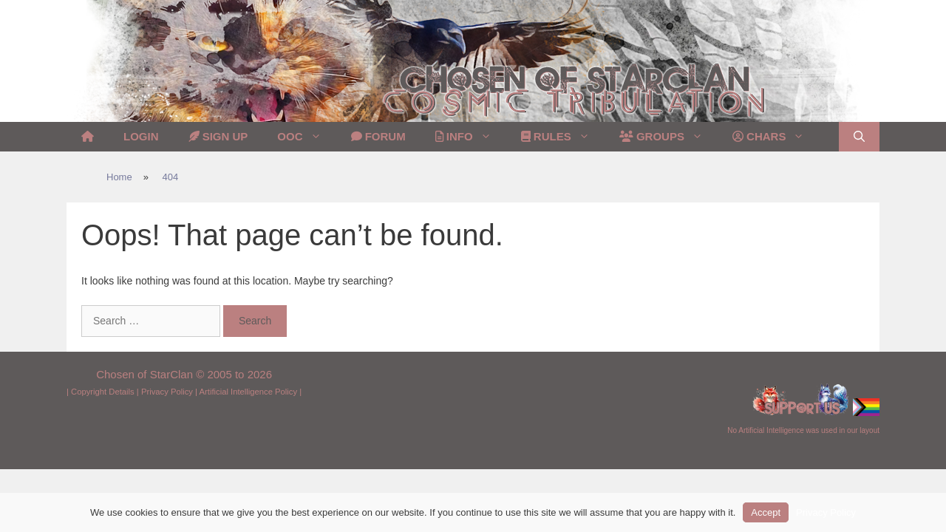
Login (141, 136)
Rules (563, 136)
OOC (306, 136)
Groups (668, 136)
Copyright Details (103, 391)
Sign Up (218, 136)
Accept (765, 512)
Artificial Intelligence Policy (249, 391)
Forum (378, 136)
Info (470, 136)
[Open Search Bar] (859, 136)
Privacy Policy (167, 391)
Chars (776, 136)
